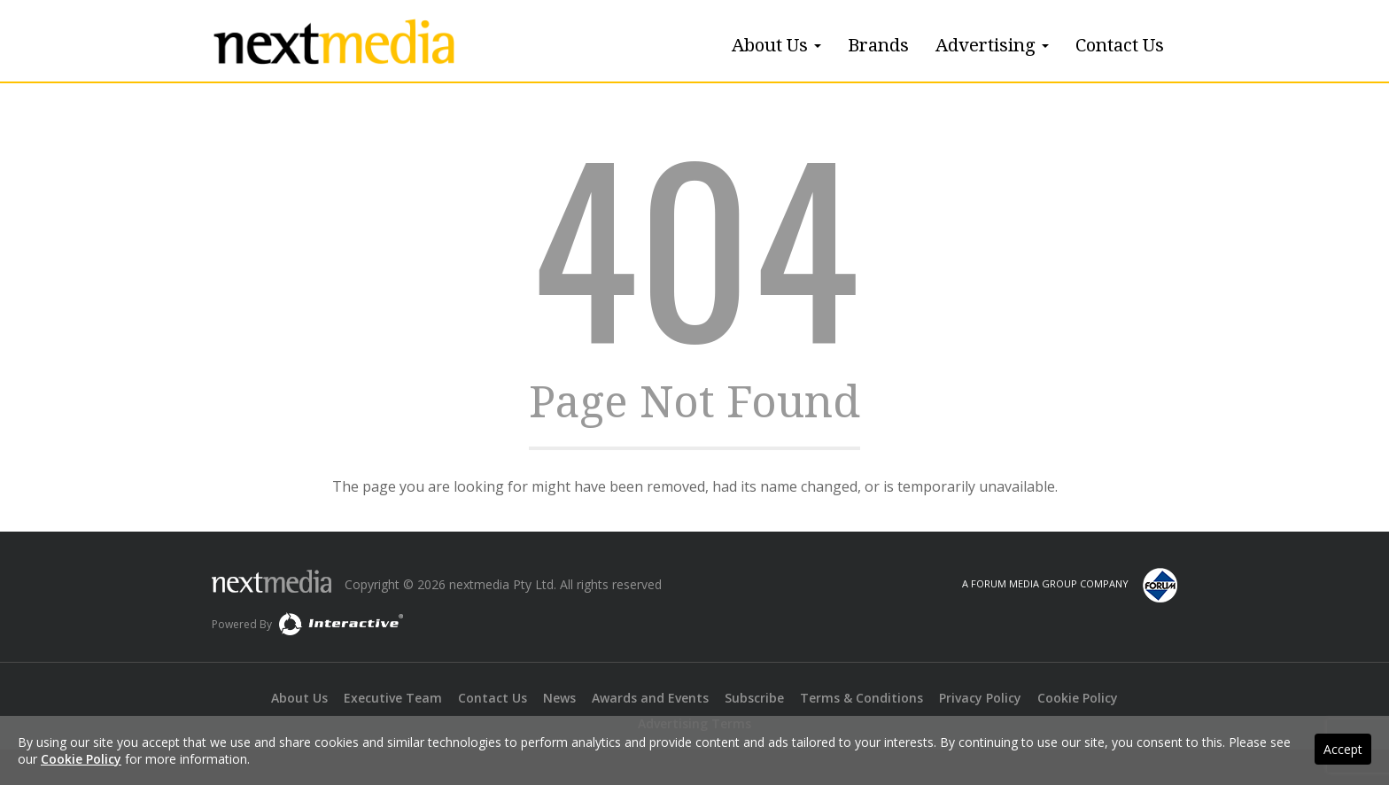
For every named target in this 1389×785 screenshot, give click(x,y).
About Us (776, 45)
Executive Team (393, 697)
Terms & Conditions (861, 697)
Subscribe (754, 697)
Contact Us (1119, 45)
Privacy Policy (980, 697)
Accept (1342, 749)
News (559, 697)
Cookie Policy (1077, 697)
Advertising (992, 45)
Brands (878, 45)
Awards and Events (650, 697)
